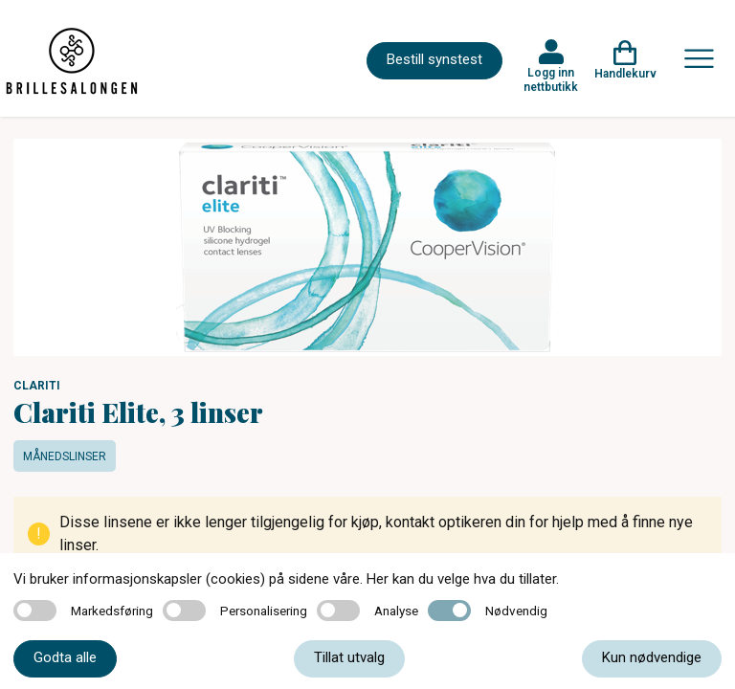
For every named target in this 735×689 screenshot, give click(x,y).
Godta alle (65, 657)
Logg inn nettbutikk (550, 79)
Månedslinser (64, 456)
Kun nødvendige (652, 657)
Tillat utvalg (349, 657)
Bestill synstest (434, 59)
